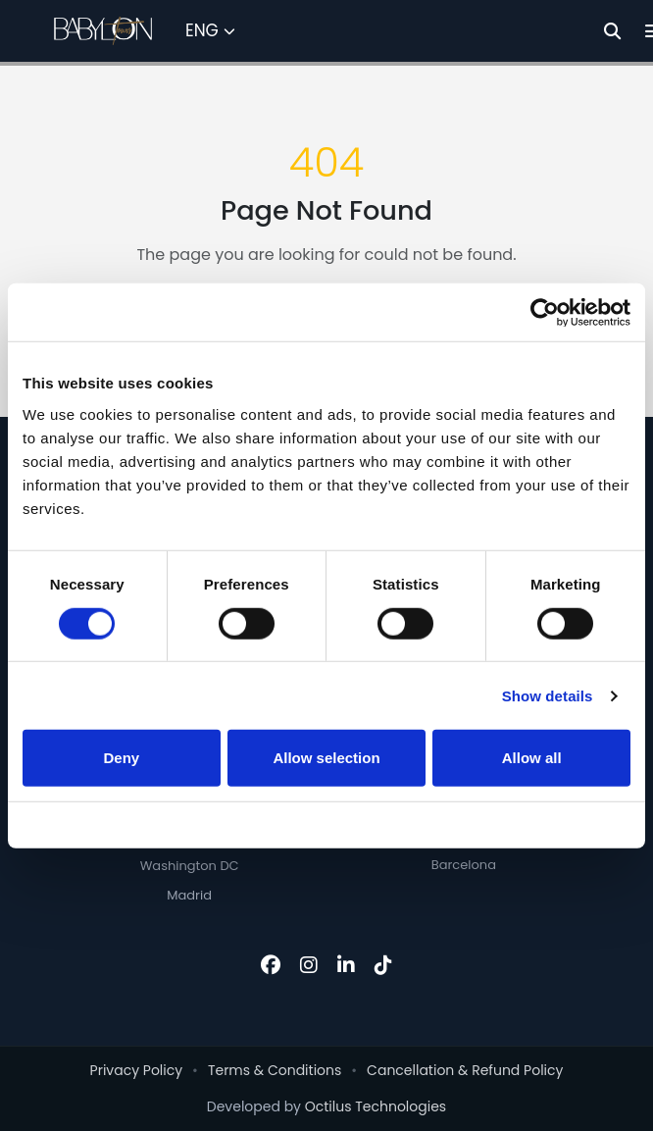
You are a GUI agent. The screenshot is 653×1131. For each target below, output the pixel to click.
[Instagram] (309, 965)
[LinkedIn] (346, 965)
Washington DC (189, 865)
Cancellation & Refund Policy (465, 1070)
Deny (121, 757)
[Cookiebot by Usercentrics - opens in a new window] (544, 312)
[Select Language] (210, 31)
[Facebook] (270, 965)
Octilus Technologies (375, 1106)
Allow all (532, 757)
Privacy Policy (136, 1070)
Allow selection (326, 757)
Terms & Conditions (274, 1070)
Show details (547, 696)
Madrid (189, 895)
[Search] (612, 31)
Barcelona (463, 864)
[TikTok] (383, 965)
